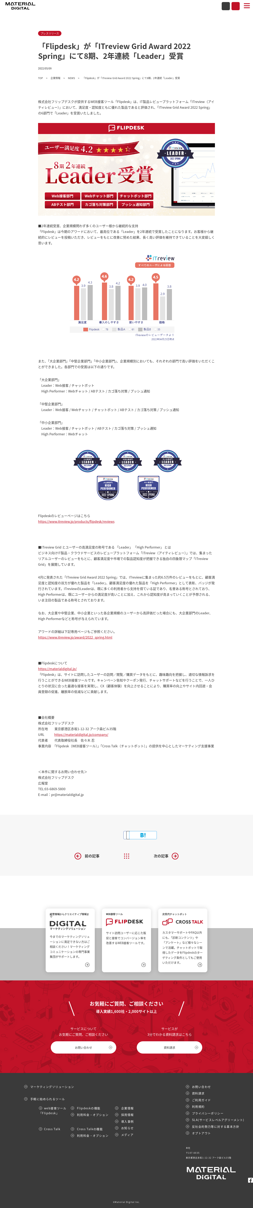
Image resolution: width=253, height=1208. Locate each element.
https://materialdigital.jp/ (57, 668)
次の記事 (161, 856)
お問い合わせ (226, 6)
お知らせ (127, 1128)
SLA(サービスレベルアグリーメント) (218, 1119)
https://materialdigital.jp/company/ (81, 734)
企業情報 (55, 78)
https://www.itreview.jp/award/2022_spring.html (75, 637)
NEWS (71, 78)
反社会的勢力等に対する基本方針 (215, 1126)
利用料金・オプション (92, 1114)
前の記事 (92, 856)
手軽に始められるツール (47, 1099)
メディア (127, 1134)
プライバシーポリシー (208, 1113)
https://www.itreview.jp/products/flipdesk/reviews (76, 521)
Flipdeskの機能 (88, 1108)
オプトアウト (201, 1133)
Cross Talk (52, 1129)
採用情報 (127, 1114)
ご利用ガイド (201, 1100)
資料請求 (236, 6)
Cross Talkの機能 (90, 1129)
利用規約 (198, 1106)
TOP (40, 78)
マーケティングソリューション (52, 1086)
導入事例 (127, 1121)
